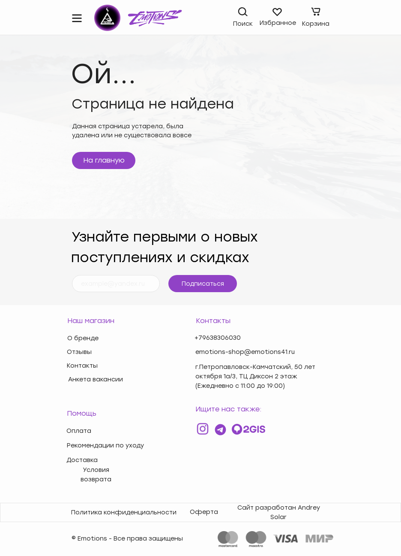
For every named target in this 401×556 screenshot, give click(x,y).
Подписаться (203, 283)
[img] (77, 18)
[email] (116, 283)
